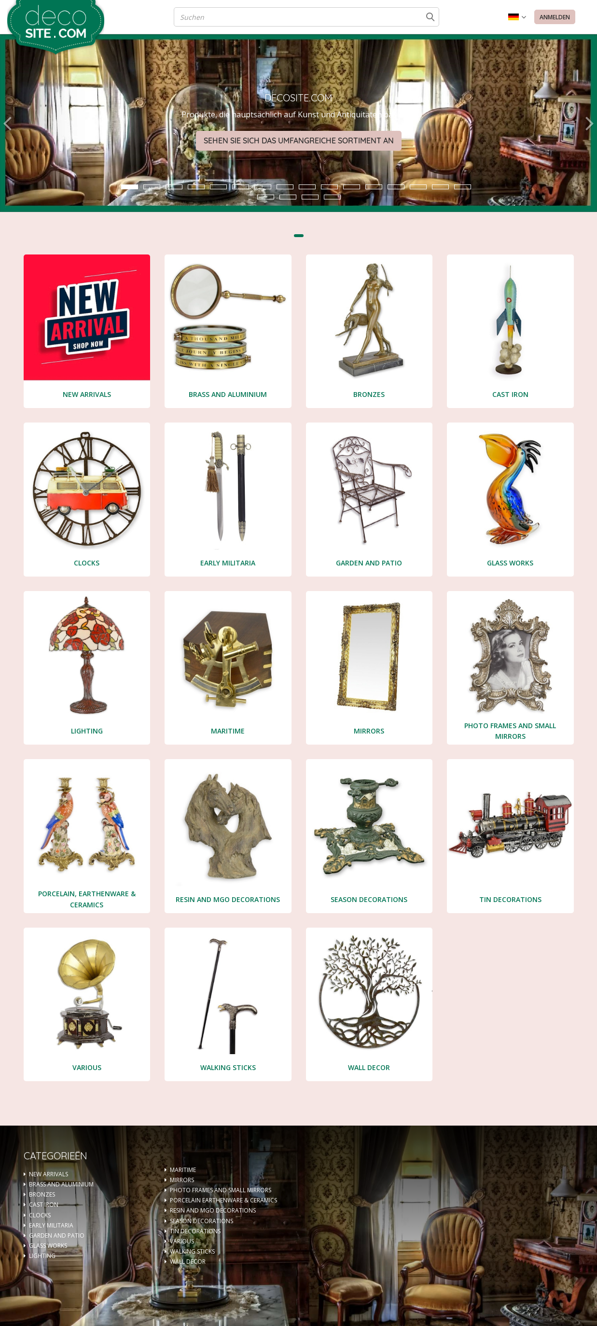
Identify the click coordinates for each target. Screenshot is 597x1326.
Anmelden (555, 17)
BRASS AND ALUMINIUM (61, 1184)
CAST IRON (43, 1204)
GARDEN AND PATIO (56, 1235)
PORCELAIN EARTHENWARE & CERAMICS (223, 1200)
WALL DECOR (188, 1261)
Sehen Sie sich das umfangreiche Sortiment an (299, 140)
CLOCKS (40, 1215)
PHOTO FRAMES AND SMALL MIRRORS (220, 1190)
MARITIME (183, 1170)
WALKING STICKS (192, 1251)
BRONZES (42, 1194)
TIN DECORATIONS (195, 1231)
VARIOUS (182, 1241)
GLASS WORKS (48, 1245)
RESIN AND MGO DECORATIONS (213, 1210)
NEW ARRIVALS (48, 1174)
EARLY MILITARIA (51, 1225)
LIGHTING (42, 1256)
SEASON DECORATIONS (201, 1221)
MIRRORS (182, 1180)
